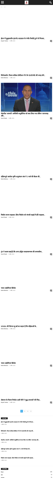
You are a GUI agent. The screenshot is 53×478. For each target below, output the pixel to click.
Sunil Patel (4, 118)
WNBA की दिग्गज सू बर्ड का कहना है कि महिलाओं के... (19, 300)
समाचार (2, 451)
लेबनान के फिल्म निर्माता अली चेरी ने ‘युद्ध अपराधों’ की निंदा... (21, 373)
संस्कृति (2, 454)
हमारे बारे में (42, 473)
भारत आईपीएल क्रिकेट (8, 263)
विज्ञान (2, 445)
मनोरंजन (3, 459)
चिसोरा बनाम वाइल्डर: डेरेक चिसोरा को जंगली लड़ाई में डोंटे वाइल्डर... (23, 189)
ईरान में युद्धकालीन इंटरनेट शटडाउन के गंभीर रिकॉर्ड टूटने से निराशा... (23, 38)
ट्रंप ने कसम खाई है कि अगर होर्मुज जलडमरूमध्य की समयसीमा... (22, 226)
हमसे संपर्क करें (28, 473)
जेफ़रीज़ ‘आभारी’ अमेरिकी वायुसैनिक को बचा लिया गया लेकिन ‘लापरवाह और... (24, 114)
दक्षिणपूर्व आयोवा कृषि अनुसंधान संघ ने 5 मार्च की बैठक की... (21, 152)
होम (1, 7)
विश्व (2, 456)
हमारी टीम (36, 473)
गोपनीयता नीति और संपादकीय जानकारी (16, 473)
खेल (2, 448)
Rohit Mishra (4, 77)
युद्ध (2, 462)
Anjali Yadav (4, 41)
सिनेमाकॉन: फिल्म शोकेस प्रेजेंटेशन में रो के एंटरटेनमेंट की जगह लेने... (23, 75)
